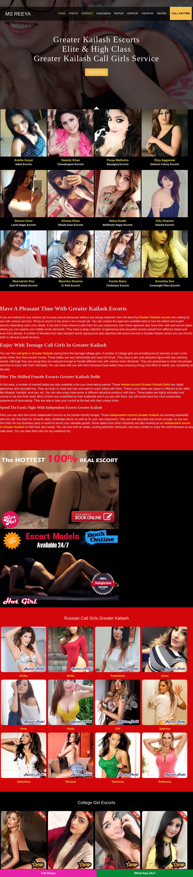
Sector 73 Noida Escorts (115, 793)
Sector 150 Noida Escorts (165, 829)
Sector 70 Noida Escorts (115, 803)
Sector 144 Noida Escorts (116, 834)
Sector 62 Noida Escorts (65, 808)
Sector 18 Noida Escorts (65, 793)
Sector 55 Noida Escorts (115, 824)
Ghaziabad (105, 15)
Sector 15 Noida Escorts (115, 814)
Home (63, 15)
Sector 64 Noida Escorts (115, 808)
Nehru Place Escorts (162, 778)
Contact (88, 15)
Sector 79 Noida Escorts (65, 829)
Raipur (120, 15)
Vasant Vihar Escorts (162, 788)
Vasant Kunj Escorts (162, 783)
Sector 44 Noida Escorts (164, 803)
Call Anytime (182, 15)
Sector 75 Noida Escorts (164, 814)
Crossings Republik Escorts (117, 783)
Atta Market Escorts (63, 767)
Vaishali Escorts (159, 773)
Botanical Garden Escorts (66, 788)
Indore (163, 15)
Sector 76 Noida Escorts (164, 819)
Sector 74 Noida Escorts (65, 803)
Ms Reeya (18, 15)
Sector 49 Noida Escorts (65, 819)
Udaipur (133, 15)
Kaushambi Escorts (161, 767)
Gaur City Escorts (111, 767)
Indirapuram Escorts (112, 788)
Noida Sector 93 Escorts (65, 778)
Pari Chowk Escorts (62, 762)
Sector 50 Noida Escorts (115, 829)
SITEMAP (78, 866)
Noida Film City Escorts (115, 762)
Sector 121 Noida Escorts (66, 839)
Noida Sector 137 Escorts (66, 783)
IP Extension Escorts (162, 834)
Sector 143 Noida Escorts (66, 834)
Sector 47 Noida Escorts (164, 798)
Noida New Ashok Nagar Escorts (71, 773)
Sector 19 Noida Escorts (164, 824)
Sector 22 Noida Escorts (115, 819)
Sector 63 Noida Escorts (115, 798)
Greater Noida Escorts (114, 773)
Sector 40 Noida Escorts (65, 824)
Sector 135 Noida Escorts (66, 814)
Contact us (96, 78)
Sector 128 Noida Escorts (165, 793)
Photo (74, 15)
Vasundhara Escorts (161, 762)
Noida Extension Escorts (115, 778)
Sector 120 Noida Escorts (66, 798)
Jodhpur (149, 15)
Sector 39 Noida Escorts (164, 808)
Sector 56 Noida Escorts (115, 839)
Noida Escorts (61, 866)
